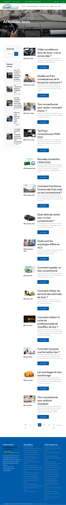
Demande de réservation (33, 6)
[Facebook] (61, 2)
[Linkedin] (63, 2)
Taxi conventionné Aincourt (51, 471)
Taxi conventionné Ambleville (51, 474)
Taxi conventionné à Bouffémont (31, 473)
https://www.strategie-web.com (39, 503)
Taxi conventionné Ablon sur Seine (52, 463)
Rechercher (16, 53)
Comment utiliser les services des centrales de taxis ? (49, 294)
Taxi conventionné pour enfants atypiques (47, 400)
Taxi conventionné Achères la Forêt (52, 467)
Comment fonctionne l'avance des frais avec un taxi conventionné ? (49, 189)
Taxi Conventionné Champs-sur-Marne (32, 488)
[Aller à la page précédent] (30, 425)
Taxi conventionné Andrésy (50, 480)
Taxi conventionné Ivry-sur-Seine (52, 447)
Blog (56, 6)
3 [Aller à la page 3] (44, 425)
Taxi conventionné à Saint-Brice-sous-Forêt (33, 470)
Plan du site (38, 448)
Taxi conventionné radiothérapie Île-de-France (53, 488)
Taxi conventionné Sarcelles (51, 482)
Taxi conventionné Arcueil (30, 491)
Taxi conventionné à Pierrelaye (31, 476)
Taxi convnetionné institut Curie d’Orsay (31, 462)
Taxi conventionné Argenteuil (31, 450)
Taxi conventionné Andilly (50, 478)
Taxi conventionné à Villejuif (30, 452)
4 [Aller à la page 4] (49, 425)
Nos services (43, 6)
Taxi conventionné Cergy (30, 456)
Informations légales (28, 447)
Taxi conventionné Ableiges (51, 456)
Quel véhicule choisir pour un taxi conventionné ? (48, 218)
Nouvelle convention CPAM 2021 (48, 161)
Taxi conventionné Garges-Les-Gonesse (52, 485)
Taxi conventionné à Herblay (30, 465)
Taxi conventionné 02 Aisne (51, 491)
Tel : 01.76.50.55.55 (7, 1)
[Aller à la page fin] (54, 428)
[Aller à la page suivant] (25, 428)
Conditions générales (29, 448)
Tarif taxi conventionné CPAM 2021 (48, 134)
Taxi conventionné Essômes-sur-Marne (32, 481)
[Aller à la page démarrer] (25, 425)
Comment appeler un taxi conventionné (49, 269)
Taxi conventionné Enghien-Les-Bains (33, 467)
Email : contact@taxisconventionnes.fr (33, 1)
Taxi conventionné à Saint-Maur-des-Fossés (53, 449)
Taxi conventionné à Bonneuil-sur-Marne (52, 453)
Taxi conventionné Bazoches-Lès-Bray (33, 486)
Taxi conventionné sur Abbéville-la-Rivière (53, 459)
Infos (48, 6)
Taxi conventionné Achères (50, 465)
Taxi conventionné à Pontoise (31, 474)
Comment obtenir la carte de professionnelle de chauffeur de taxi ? (48, 322)
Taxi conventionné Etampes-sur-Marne (52, 494)
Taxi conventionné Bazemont (31, 484)
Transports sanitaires (29, 460)
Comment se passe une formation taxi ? (48, 350)
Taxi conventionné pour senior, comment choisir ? (49, 107)
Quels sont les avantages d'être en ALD (48, 244)
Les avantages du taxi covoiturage (49, 374)
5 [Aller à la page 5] (53, 425)
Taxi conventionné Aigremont (51, 469)
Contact (52, 6)
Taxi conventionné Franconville (31, 458)
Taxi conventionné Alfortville (51, 473)
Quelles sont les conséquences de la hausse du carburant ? (49, 79)
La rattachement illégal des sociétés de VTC (18, 88)
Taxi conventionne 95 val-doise (31, 454)
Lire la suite (43, 67)
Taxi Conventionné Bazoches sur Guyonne (52, 498)
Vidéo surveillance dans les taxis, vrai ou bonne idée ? (49, 52)
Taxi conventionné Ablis (50, 461)
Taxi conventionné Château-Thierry (32, 478)
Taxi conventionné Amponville (51, 476)
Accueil (24, 6)
